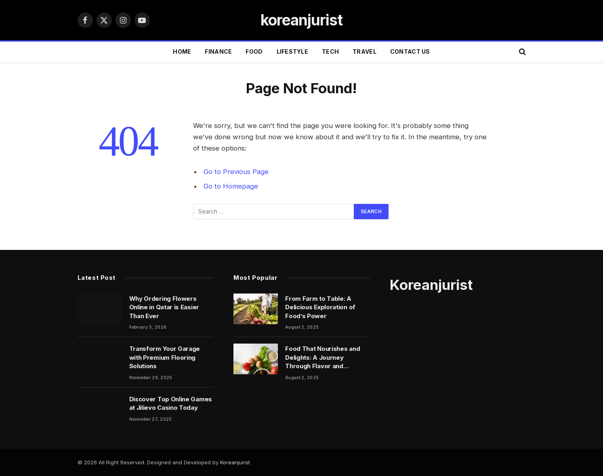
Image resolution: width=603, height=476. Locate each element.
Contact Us (410, 51)
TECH (330, 51)
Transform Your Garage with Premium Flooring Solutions (164, 357)
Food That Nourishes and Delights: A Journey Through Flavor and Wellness (322, 357)
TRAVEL (364, 51)
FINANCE (218, 51)
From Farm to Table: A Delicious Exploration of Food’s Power (320, 307)
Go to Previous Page (236, 172)
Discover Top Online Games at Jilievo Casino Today (170, 403)
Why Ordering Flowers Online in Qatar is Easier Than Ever (164, 307)
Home (182, 51)
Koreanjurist (235, 462)
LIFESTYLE (293, 51)
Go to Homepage (231, 186)
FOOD (254, 51)
